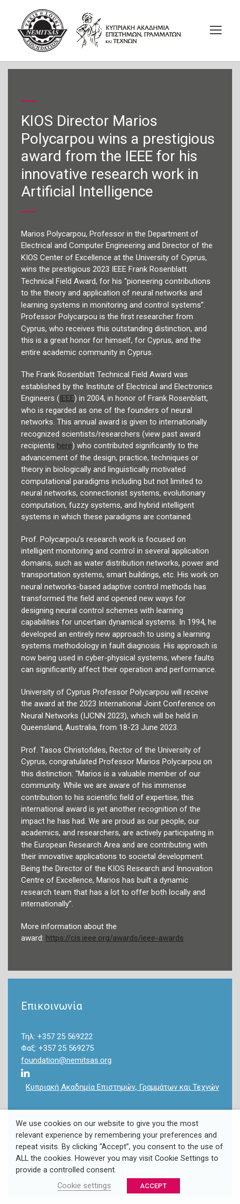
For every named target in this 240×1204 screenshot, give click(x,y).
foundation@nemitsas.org (66, 1060)
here (64, 445)
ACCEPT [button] (153, 1186)
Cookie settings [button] (84, 1185)
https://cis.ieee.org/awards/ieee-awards (115, 938)
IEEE (66, 398)
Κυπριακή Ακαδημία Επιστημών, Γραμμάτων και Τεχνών (122, 1087)
